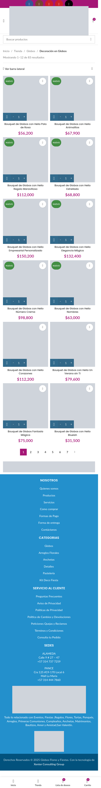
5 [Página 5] (52, 452)
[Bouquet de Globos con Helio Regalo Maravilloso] (25, 159)
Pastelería (49, 573)
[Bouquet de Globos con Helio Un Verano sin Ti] (72, 344)
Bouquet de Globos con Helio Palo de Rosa (25, 125)
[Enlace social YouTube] (49, 4)
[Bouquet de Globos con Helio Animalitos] (72, 98)
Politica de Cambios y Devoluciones (49, 617)
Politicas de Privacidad (49, 610)
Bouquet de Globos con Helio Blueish (72, 433)
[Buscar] (49, 39)
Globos (31, 51)
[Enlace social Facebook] (29, 4)
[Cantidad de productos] (19, 117)
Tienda (18, 51)
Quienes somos (49, 488)
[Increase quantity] (24, 117)
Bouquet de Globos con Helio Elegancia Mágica (72, 248)
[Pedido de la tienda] (92, 69)
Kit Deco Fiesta (49, 580)
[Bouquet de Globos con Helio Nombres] (72, 282)
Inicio (6, 51)
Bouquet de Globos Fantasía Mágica (25, 433)
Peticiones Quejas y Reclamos (49, 623)
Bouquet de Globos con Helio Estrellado (72, 187)
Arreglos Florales (49, 552)
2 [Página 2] (30, 452)
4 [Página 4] (45, 452)
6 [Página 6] (60, 452)
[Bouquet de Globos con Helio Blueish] (72, 405)
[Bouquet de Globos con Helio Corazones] (25, 344)
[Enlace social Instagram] (39, 4)
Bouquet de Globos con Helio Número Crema (26, 310)
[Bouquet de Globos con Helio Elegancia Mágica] (72, 221)
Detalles (49, 566)
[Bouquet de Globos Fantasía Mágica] (25, 405)
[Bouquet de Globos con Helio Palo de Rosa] (25, 98)
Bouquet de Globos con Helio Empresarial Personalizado (26, 248)
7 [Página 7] (67, 452)
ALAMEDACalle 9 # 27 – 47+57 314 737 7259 (48, 657)
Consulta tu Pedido (49, 637)
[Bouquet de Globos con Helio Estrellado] (72, 159)
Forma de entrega (49, 522)
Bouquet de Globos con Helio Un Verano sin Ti (72, 371)
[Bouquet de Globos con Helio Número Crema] (25, 282)
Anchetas (48, 559)
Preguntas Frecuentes (49, 596)
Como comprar (49, 509)
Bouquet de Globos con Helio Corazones (26, 371)
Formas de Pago (49, 516)
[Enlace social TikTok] (69, 4)
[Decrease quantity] (13, 117)
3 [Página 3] (38, 452)
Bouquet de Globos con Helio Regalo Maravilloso (26, 187)
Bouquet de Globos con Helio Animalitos (72, 125)
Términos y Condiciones (49, 630)
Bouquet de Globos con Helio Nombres (72, 310)
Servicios (49, 502)
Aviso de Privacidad (49, 603)
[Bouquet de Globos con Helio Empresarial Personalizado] (25, 221)
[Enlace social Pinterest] (59, 4)
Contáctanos (49, 529)
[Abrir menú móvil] (3, 21)
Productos (49, 495)
